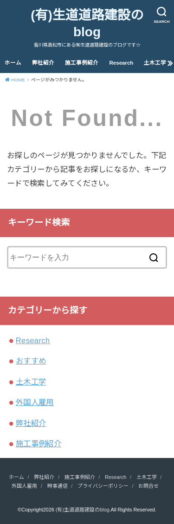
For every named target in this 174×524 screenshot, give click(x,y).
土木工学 (155, 63)
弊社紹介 (43, 63)
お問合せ (148, 486)
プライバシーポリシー (103, 486)
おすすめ (31, 361)
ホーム (13, 63)
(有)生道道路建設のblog (87, 23)
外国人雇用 (35, 402)
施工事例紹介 (81, 63)
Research (122, 63)
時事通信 (57, 486)
